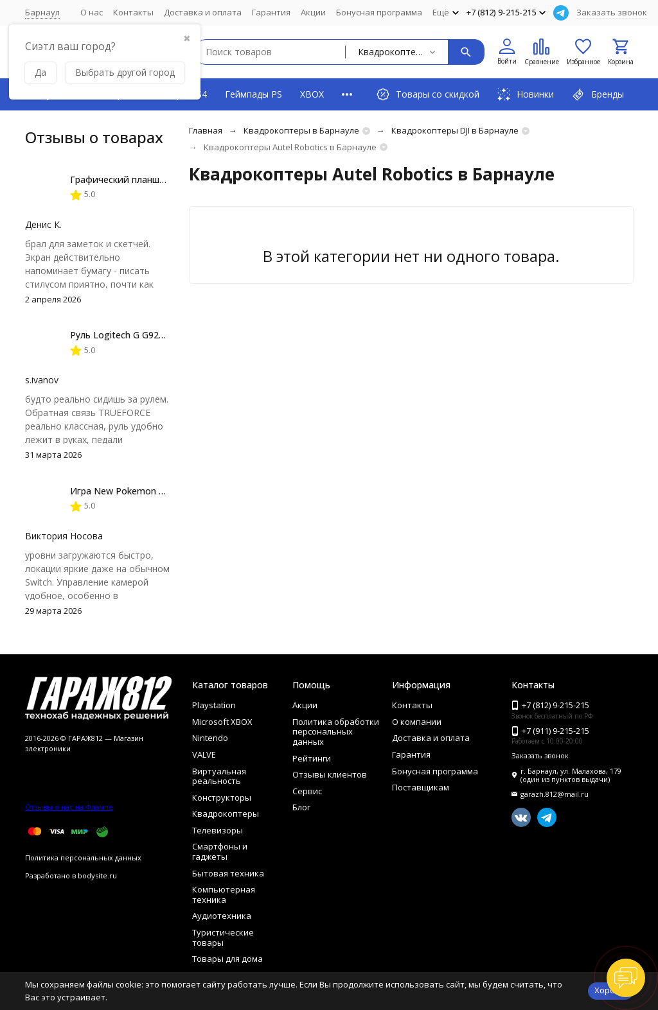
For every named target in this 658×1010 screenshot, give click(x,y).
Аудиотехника (221, 915)
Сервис (307, 791)
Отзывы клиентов (329, 774)
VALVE (204, 754)
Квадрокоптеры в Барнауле (301, 130)
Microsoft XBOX (222, 721)
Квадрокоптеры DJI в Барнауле (455, 130)
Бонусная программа (379, 12)
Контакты (133, 12)
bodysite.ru (97, 875)
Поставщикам (420, 787)
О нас (91, 12)
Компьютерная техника (223, 894)
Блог (301, 807)
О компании (416, 721)
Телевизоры (217, 830)
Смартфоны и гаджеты (219, 851)
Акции (313, 12)
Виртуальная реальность (219, 776)
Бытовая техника (228, 873)
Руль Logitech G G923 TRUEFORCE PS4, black (166, 335)
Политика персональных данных (83, 857)
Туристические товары (223, 937)
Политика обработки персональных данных (335, 731)
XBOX (312, 94)
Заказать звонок (611, 12)
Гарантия (271, 12)
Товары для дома (227, 958)
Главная (205, 130)
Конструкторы (221, 797)
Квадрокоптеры (225, 813)
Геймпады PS (253, 94)
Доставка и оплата (203, 12)
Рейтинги (311, 758)
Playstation (214, 705)
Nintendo (210, 738)
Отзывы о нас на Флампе (69, 807)
